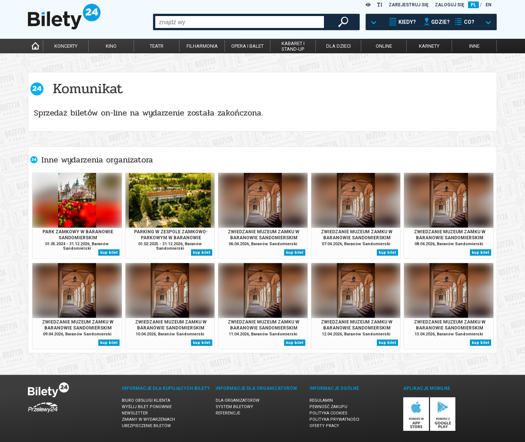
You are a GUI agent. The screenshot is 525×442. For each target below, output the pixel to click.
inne (474, 46)
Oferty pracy (324, 425)
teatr (156, 46)
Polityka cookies (328, 413)
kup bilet (109, 252)
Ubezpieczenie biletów (146, 425)
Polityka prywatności (334, 419)
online (384, 46)
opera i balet (247, 46)
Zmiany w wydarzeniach (148, 419)
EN (488, 4)
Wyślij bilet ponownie (147, 406)
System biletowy (234, 406)
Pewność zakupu (328, 406)
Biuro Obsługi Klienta (146, 400)
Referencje (228, 413)
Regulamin (321, 400)
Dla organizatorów (238, 400)
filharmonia (202, 46)
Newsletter (135, 413)
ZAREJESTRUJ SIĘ (409, 4)
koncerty (65, 46)
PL (473, 4)
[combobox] (239, 22)
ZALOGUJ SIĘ (449, 4)
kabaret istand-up (293, 46)
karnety (429, 46)
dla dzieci (338, 46)
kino (111, 46)
